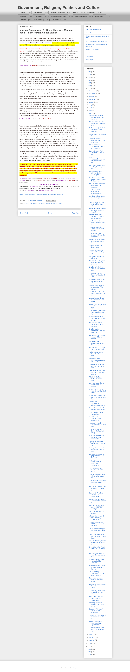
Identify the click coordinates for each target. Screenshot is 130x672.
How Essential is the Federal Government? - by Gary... (97, 228)
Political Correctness (58, 12)
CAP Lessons (56, 20)
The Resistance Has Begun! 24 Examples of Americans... (97, 324)
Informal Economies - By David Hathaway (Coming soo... (97, 517)
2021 (89, 86)
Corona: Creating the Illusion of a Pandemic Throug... (97, 431)
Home (50, 213)
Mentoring (39, 16)
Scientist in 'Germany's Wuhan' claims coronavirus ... (96, 610)
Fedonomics (91, 12)
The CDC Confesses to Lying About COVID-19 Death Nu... (97, 455)
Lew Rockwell (90, 53)
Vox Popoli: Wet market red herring (96, 257)
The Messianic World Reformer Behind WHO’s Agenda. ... (95, 173)
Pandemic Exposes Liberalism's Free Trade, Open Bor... (97, 140)
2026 (89, 72)
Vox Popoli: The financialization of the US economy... (96, 343)
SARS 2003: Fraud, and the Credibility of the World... (96, 204)
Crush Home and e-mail (93, 33)
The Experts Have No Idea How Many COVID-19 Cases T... (97, 210)
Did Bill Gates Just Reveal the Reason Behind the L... (97, 530)
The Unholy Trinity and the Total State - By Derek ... (97, 488)
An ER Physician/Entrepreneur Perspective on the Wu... (97, 159)
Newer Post (24, 213)
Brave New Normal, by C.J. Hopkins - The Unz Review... (97, 318)
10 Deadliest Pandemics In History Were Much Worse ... (96, 299)
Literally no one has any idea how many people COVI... (97, 366)
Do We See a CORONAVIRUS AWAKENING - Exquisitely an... (95, 462)
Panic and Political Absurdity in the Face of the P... (97, 424)
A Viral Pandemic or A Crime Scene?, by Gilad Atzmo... (97, 391)
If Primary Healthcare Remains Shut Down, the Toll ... (96, 604)
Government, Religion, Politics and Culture (59, 7)
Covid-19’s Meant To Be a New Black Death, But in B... (97, 629)
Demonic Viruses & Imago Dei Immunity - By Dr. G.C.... (97, 476)
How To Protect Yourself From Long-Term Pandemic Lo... (96, 437)
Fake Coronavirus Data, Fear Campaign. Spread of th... (97, 536)
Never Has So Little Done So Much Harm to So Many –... (97, 567)
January (92, 640)
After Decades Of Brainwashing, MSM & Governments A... (97, 146)
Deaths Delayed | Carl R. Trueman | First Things (97, 408)
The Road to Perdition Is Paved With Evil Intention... (96, 384)
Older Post (75, 213)
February (92, 637)
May (90, 110)
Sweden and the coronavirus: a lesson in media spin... (97, 330)
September (93, 99)
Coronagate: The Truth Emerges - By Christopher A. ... (96, 494)
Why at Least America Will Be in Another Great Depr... (97, 306)
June (91, 107)
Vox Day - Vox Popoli (92, 49)
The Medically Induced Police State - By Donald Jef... (96, 598)
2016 (89, 652)
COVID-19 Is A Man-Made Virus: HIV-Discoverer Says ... (97, 312)
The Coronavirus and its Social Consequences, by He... (97, 555)
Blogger (75, 668)
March (91, 634)
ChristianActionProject (58, 16)
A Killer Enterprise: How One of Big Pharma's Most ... (96, 353)
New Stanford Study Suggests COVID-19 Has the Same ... (96, 216)
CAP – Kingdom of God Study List (96, 41)
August (91, 102)
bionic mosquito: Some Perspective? (96, 413)
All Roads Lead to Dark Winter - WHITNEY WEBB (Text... (96, 507)
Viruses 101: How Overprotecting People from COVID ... (97, 360)
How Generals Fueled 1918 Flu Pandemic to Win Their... (96, 523)
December (92, 91)
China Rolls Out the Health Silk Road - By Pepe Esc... (97, 592)
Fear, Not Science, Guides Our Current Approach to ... (97, 542)
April (91, 113)
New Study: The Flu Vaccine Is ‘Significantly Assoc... (97, 275)
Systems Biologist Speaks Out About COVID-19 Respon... (97, 241)
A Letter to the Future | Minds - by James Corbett (96, 378)
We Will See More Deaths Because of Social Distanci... (97, 337)
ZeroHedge (89, 59)
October (92, 96)
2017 (89, 649)
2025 (89, 74)
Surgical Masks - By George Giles (95, 246)
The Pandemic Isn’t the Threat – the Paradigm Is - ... (97, 123)
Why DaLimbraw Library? (93, 29)
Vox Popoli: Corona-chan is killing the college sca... (97, 166)
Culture (75, 12)
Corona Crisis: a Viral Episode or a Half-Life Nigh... (96, 152)
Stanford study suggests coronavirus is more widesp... (96, 287)
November (92, 94)
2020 (89, 88)
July (90, 105)
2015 (89, 654)
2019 (89, 643)
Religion (23, 20)
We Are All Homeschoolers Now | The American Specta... (97, 585)
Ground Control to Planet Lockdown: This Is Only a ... (97, 548)
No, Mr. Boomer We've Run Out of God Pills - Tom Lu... (96, 469)
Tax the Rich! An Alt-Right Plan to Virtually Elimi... (97, 348)
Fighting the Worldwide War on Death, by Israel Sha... (97, 443)
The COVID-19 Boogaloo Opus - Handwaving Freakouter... (97, 262)
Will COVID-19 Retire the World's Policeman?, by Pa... (97, 293)
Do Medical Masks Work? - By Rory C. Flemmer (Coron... (97, 372)
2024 (89, 77)
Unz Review (89, 56)
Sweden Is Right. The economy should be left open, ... (97, 268)
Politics (22, 12)
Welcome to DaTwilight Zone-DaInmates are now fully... (96, 117)
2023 (89, 80)
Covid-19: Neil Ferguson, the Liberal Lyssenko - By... (97, 197)
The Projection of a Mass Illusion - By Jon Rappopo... (97, 185)
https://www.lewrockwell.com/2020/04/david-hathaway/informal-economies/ (41, 194)
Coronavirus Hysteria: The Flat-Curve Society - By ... (97, 482)
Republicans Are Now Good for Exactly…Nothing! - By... (96, 418)
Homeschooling (39, 20)
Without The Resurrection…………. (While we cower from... (97, 403)
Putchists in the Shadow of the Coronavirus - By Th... (97, 616)
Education (23, 16)
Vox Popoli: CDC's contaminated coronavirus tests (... (96, 191)
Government (38, 12)
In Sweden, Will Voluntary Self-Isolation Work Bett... (97, 281)
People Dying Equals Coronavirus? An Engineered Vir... (95, 623)
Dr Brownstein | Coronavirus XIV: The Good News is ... (96, 573)
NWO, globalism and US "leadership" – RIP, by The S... (97, 449)
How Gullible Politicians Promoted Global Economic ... (96, 561)
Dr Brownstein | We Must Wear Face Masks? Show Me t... (97, 129)
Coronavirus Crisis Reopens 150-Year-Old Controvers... (97, 235)
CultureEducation (81, 16)
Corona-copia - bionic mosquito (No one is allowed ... (96, 579)
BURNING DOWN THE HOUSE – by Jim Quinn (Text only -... (97, 179)
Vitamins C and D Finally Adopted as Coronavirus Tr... (97, 500)
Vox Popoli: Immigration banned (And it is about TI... (97, 222)
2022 (89, 83)
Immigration (99, 16)
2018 (89, 646)
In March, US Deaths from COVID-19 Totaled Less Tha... (97, 397)
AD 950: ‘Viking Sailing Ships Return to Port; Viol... (96, 251)
